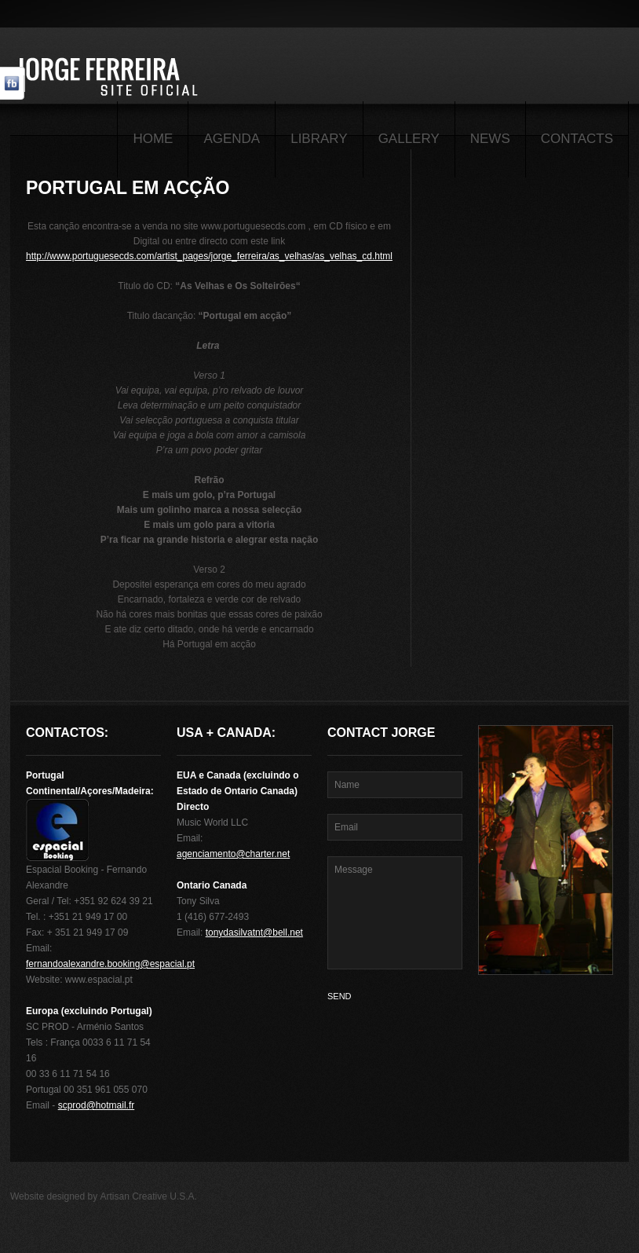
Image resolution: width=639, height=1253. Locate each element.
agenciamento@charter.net (233, 853)
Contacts (577, 138)
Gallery (409, 138)
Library (318, 138)
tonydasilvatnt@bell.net (254, 932)
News (490, 138)
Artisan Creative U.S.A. (148, 1196)
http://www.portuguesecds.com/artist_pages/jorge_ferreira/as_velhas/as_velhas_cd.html (209, 256)
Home (153, 138)
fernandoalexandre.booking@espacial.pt (110, 963)
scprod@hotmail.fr (96, 1105)
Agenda (231, 138)
